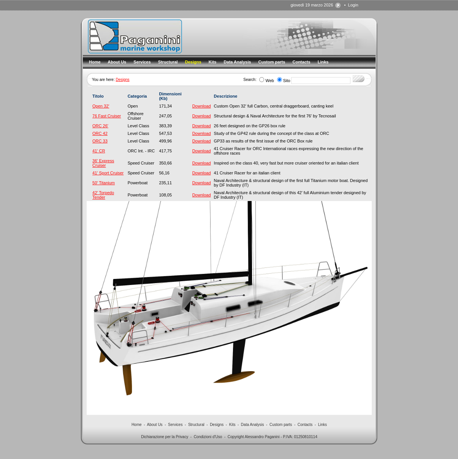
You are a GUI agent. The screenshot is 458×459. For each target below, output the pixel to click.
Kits (232, 425)
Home (137, 425)
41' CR (98, 151)
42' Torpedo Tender (103, 194)
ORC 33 (100, 141)
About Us (154, 425)
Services (175, 425)
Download (201, 106)
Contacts (305, 425)
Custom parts (280, 425)
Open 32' (100, 106)
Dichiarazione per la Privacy (164, 437)
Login (353, 5)
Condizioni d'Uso (208, 437)
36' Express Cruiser (103, 163)
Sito (286, 80)
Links (322, 425)
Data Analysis (252, 425)
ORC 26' (100, 125)
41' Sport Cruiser (108, 173)
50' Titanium (103, 182)
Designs (122, 80)
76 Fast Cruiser (106, 116)
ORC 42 (100, 133)
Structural (196, 425)
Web (269, 80)
